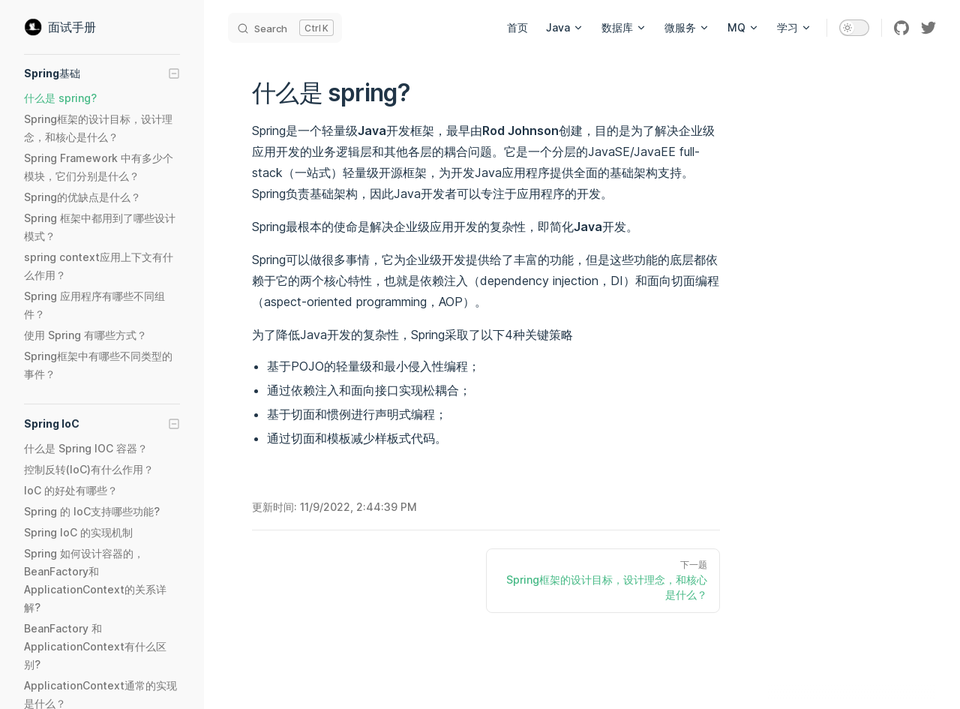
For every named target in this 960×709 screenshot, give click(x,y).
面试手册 (60, 27)
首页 (517, 27)
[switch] (854, 28)
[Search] (285, 28)
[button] (102, 74)
